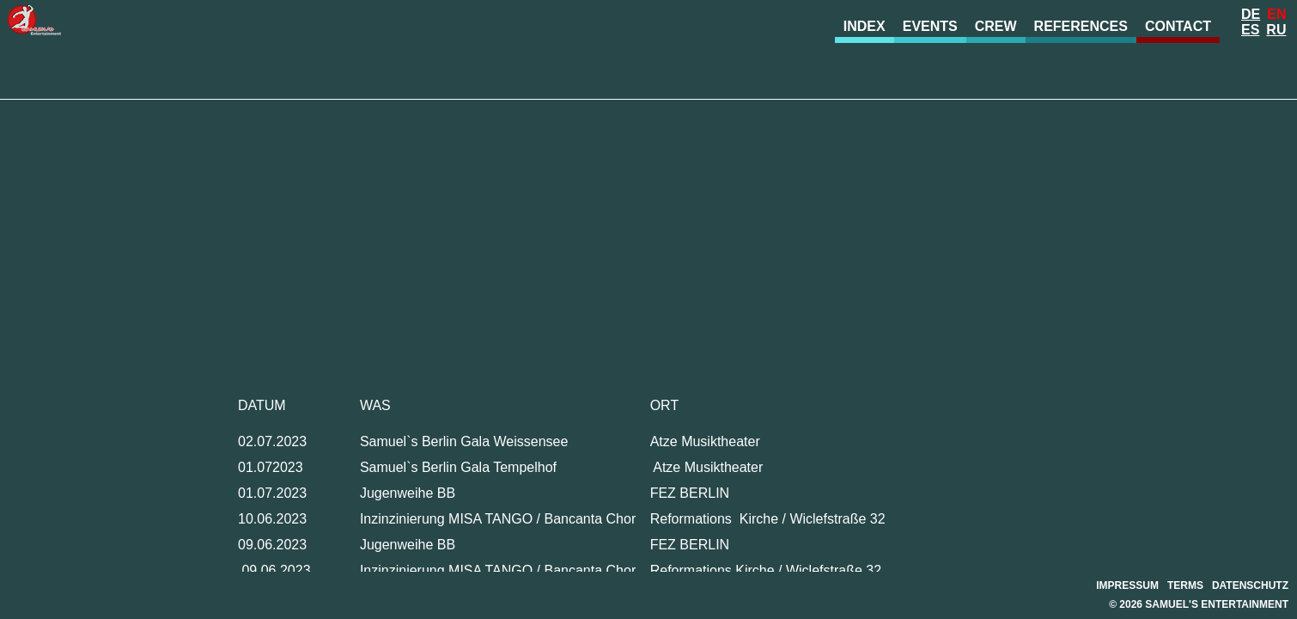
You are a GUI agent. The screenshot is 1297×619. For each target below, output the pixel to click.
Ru (1276, 29)
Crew (996, 26)
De (1250, 14)
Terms (1185, 585)
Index (864, 26)
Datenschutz (1250, 585)
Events (930, 26)
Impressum (1127, 585)
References (1081, 26)
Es (1250, 29)
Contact (1178, 26)
